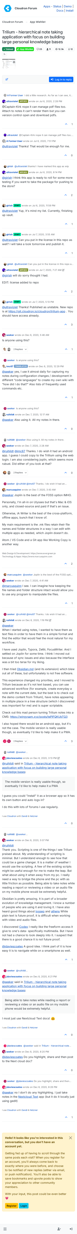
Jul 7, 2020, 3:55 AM (43, 234)
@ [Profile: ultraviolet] (10, 146)
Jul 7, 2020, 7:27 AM (50, 270)
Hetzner (34, 816)
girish (10, 166)
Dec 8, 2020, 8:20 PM (37, 1051)
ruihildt (10, 414)
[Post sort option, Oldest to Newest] (7, 79)
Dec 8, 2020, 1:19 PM (37, 620)
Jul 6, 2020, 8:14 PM (50, 172)
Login (23, 1205)
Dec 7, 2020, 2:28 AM (37, 445)
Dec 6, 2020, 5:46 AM (37, 335)
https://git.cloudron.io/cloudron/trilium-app (36, 311)
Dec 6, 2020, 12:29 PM (51, 366)
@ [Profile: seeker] (7, 371)
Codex (23, 926)
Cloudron (11, 816)
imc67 (9, 366)
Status (57, 6)
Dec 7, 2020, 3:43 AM (44, 489)
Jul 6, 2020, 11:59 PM (43, 205)
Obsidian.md (25, 669)
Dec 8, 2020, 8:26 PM (45, 1087)
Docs (60, 10)
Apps (46, 6)
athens (55, 911)
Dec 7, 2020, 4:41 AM (36, 580)
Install (70, 10)
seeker (10, 335)
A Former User (15, 95)
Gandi (24, 816)
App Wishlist (25, 49)
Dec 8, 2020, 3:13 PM (45, 758)
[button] (5, 1229)
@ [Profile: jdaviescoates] (12, 946)
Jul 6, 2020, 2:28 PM (50, 101)
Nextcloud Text (28, 1096)
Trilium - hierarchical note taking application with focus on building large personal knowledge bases (34, 768)
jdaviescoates (14, 758)
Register (11, 1205)
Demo (68, 6)
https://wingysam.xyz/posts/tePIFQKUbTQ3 (39, 716)
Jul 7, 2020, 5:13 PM (43, 301)
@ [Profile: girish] (7, 177)
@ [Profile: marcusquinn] (12, 586)
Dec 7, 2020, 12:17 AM (37, 414)
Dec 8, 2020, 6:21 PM (45, 976)
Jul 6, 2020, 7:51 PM (45, 141)
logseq (40, 911)
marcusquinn (13, 489)
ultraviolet (12, 101)
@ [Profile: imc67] (20, 451)
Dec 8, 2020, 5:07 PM (37, 840)
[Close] (70, 1138)
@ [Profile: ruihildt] (8, 451)
